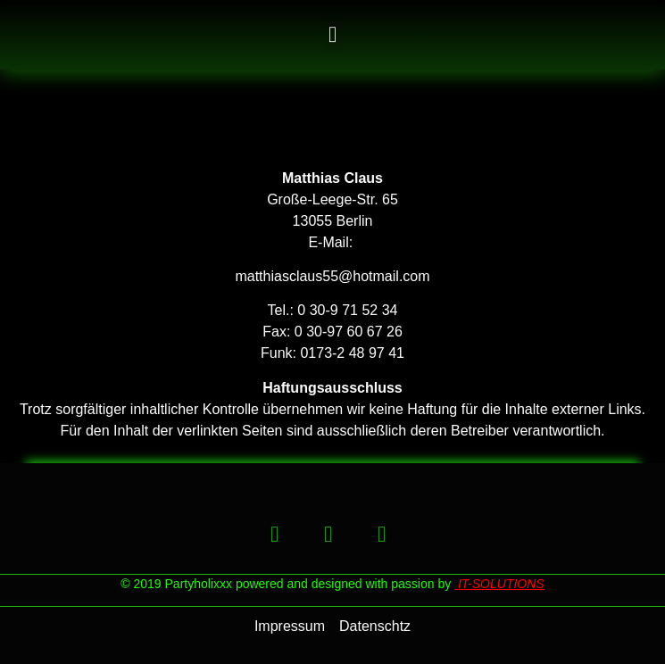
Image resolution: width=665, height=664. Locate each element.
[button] (333, 39)
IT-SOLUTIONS (501, 584)
